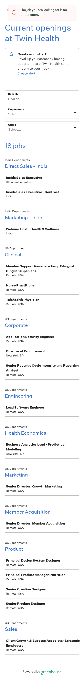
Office (12, 125)
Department (16, 109)
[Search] (42, 99)
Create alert (26, 73)
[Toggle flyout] (75, 112)
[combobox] (8, 114)
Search (13, 94)
